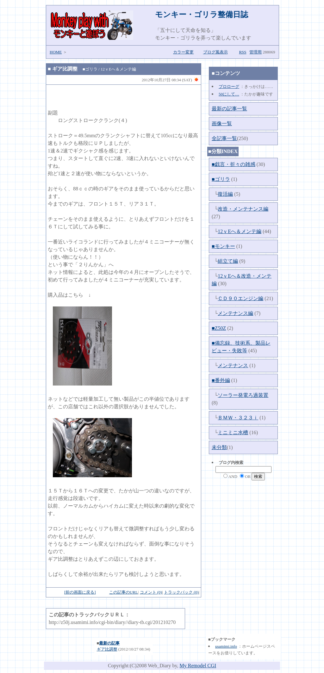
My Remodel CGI (198, 665)
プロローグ (229, 86)
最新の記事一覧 (229, 108)
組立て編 (228, 261)
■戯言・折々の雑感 (233, 164)
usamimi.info (226, 646)
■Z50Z (219, 328)
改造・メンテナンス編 (243, 209)
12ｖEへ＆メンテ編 (239, 231)
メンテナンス (233, 365)
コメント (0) (151, 592)
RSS (242, 52)
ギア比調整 (65, 68)
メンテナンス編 (235, 313)
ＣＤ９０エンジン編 (240, 298)
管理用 (255, 52)
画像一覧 (222, 123)
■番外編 (221, 380)
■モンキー (223, 246)
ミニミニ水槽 (233, 432)
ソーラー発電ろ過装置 (243, 395)
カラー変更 (183, 52)
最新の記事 (109, 643)
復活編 (225, 194)
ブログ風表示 (215, 52)
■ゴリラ (221, 179)
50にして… (229, 94)
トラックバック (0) (181, 592)
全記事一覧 (224, 138)
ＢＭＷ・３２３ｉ (238, 417)
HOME (56, 52)
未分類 (219, 447)
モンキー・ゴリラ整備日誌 (201, 14)
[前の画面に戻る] (80, 592)
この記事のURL (123, 592)
